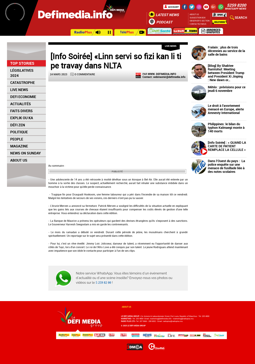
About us (126, 307)
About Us (194, 14)
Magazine (19, 146)
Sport (219, 15)
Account (173, 6)
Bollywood (219, 22)
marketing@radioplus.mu (183, 318)
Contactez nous (198, 24)
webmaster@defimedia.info (169, 77)
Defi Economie (23, 96)
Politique (19, 132)
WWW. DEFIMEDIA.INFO (162, 74)
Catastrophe (22, 82)
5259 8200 (236, 5)
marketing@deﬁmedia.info (160, 318)
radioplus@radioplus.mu (173, 321)
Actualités (20, 103)
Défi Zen (17, 125)
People (16, 139)
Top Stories (22, 63)
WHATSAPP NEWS (235, 8)
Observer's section (199, 20)
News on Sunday (25, 153)
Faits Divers (21, 110)
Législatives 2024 (22, 73)
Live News (19, 89)
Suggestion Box (198, 17)
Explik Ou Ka (21, 117)
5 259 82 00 (103, 282)
